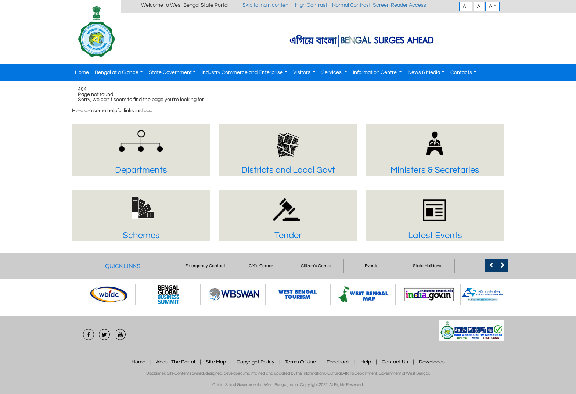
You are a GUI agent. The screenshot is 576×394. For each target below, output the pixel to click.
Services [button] (332, 72)
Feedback (338, 362)
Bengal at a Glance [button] (116, 72)
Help (365, 362)
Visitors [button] (302, 72)
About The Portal (175, 362)
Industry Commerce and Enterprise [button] (242, 72)
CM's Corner (261, 266)
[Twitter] (104, 334)
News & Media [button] (424, 72)
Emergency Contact (205, 266)
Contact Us (395, 362)
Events (371, 266)
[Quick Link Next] (502, 265)
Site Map (216, 362)
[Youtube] (120, 334)
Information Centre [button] (375, 72)
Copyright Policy (255, 362)
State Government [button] (170, 72)
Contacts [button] (461, 72)
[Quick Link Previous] (491, 265)
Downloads (432, 362)
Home (82, 72)
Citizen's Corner (316, 266)
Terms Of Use (300, 362)
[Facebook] (88, 334)
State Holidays (427, 266)
